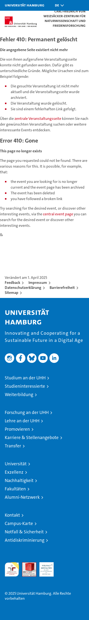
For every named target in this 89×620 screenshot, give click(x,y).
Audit (26, 564)
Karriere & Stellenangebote (32, 437)
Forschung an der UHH (27, 412)
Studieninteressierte (25, 386)
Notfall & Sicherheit (24, 532)
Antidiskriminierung (24, 540)
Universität (16, 464)
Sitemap (11, 292)
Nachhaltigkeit (19, 480)
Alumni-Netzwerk (22, 497)
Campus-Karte (19, 523)
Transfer (13, 446)
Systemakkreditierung (64, 564)
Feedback (12, 282)
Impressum (37, 282)
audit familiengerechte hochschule (12, 569)
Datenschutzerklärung (23, 287)
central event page (58, 214)
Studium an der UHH (25, 378)
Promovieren (17, 429)
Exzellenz (14, 472)
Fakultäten (15, 489)
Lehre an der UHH (22, 421)
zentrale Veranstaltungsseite (38, 118)
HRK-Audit (43, 567)
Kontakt (12, 515)
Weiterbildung (19, 394)
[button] (58, 5)
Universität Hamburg (24, 5)
